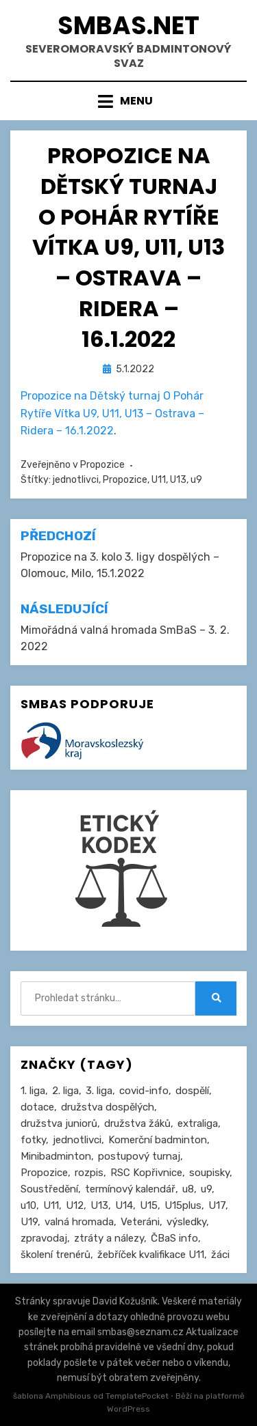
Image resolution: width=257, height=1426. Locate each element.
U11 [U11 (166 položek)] (51, 1205)
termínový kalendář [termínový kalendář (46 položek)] (130, 1189)
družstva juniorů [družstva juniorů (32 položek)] (59, 1123)
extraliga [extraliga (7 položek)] (198, 1123)
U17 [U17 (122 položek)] (216, 1205)
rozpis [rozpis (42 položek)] (89, 1172)
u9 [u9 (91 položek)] (206, 1189)
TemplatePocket (137, 1396)
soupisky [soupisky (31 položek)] (209, 1172)
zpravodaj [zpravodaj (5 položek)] (44, 1238)
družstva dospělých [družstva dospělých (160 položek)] (107, 1107)
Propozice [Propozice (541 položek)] (44, 1172)
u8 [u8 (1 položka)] (188, 1189)
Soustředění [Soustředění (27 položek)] (49, 1189)
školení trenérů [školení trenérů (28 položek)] (55, 1254)
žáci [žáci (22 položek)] (220, 1254)
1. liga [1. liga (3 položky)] (33, 1091)
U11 (158, 480)
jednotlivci (76, 480)
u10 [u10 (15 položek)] (28, 1205)
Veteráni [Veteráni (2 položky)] (140, 1222)
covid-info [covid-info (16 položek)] (144, 1091)
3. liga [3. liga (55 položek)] (99, 1091)
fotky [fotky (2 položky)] (33, 1140)
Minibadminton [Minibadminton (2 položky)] (56, 1156)
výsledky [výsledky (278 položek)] (186, 1222)
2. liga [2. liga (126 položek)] (65, 1091)
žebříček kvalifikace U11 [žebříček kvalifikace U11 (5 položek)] (150, 1254)
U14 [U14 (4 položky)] (124, 1205)
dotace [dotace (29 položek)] (37, 1107)
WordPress (128, 1409)
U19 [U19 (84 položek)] (29, 1222)
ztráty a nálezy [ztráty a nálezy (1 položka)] (109, 1238)
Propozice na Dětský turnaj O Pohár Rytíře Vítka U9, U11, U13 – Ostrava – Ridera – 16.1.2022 (112, 413)
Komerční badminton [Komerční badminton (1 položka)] (157, 1140)
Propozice (102, 465)
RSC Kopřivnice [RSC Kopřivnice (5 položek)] (146, 1172)
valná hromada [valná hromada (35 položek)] (79, 1222)
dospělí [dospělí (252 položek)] (192, 1091)
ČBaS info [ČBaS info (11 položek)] (174, 1238)
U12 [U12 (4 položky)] (75, 1205)
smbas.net (128, 25)
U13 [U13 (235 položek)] (99, 1205)
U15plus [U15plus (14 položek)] (182, 1205)
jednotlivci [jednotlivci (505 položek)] (77, 1140)
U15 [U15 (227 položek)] (149, 1205)
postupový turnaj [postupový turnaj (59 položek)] (139, 1156)
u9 (196, 480)
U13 (178, 480)
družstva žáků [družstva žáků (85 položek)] (137, 1123)
